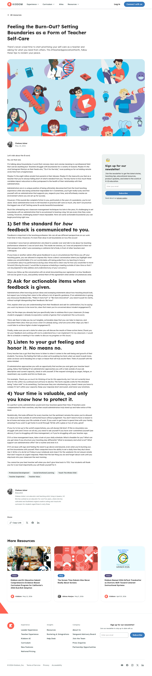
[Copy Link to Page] (15, 523)
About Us (77, 630)
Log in (117, 4)
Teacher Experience (29, 634)
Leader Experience (29, 630)
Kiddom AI (26, 638)
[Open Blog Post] (29, 574)
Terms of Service (33, 665)
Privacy (46, 665)
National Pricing (28, 651)
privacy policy (122, 198)
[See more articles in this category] (19, 472)
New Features (27, 647)
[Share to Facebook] (33, 523)
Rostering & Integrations (58, 634)
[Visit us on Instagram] (132, 665)
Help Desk (51, 638)
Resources (51, 630)
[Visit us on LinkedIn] (143, 665)
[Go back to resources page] (14, 15)
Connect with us (134, 4)
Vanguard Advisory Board (84, 634)
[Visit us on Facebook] (127, 665)
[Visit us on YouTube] (122, 665)
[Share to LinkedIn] (38, 523)
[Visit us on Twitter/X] (137, 665)
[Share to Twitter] (27, 523)
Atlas (61, 4)
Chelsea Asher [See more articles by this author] (21, 143)
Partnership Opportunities (84, 647)
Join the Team (79, 638)
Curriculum (26, 643)
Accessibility (57, 665)
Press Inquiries (79, 643)
